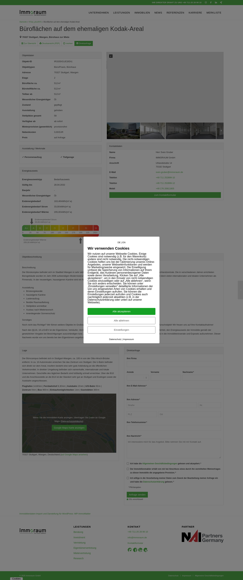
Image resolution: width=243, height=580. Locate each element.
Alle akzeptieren (122, 311)
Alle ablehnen (121, 320)
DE (119, 242)
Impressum (128, 339)
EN (123, 242)
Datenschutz (115, 339)
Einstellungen (121, 330)
